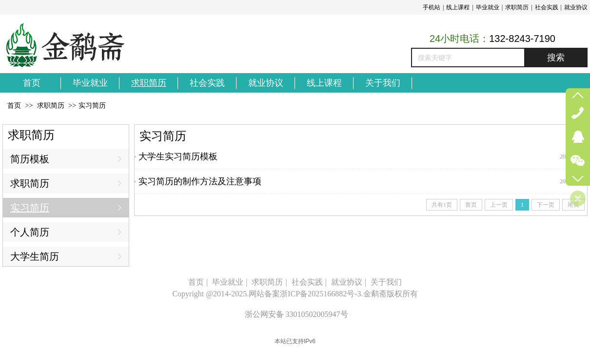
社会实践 (546, 7)
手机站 (431, 7)
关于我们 (386, 282)
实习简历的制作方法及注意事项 (199, 181)
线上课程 (458, 7)
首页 (14, 105)
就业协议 (576, 7)
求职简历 (517, 7)
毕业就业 (487, 7)
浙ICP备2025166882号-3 (320, 294)
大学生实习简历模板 (177, 156)
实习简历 (92, 105)
